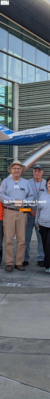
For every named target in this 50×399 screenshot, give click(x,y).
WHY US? (25, 210)
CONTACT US (46, 2)
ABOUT (35, 2)
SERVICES (40, 2)
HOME (31, 2)
